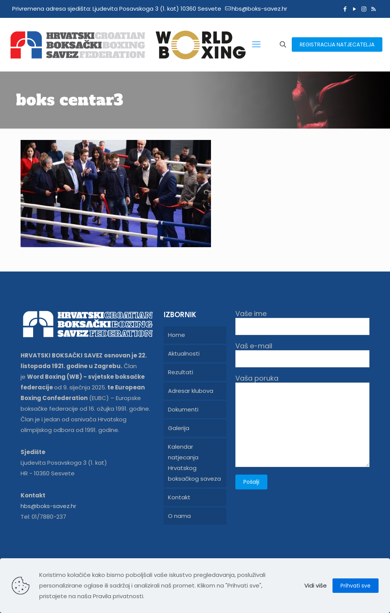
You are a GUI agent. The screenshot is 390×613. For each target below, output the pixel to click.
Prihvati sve (355, 585)
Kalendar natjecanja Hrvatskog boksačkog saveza (194, 463)
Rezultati (180, 372)
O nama (179, 516)
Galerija (178, 428)
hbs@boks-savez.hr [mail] (259, 9)
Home (176, 335)
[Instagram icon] (364, 9)
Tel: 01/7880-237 (43, 517)
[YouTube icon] (354, 9)
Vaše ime (302, 322)
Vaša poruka (302, 420)
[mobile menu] (256, 44)
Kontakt (179, 497)
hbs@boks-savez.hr (48, 506)
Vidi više (315, 585)
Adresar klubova (190, 391)
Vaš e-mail (302, 354)
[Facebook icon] (345, 9)
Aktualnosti (184, 353)
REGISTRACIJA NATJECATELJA (337, 44)
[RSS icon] (373, 9)
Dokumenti (183, 409)
